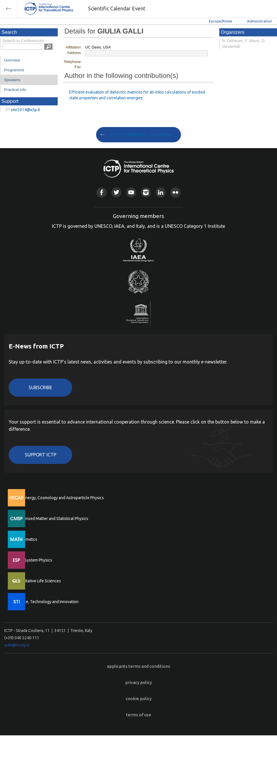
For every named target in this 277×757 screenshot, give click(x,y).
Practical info (15, 89)
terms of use (138, 714)
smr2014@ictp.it (25, 109)
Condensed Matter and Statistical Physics (51, 518)
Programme (14, 70)
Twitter (116, 192)
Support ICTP (40, 454)
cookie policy (138, 698)
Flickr (175, 192)
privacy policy (138, 682)
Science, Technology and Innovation (46, 601)
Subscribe (40, 387)
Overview (12, 60)
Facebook (101, 192)
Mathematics (25, 539)
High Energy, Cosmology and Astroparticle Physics (59, 497)
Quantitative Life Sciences (37, 581)
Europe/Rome (220, 21)
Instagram (146, 192)
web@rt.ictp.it (16, 645)
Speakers (12, 80)
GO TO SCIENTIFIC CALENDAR (140, 134)
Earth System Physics (33, 560)
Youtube (131, 192)
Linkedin (161, 192)
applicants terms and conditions (138, 666)
